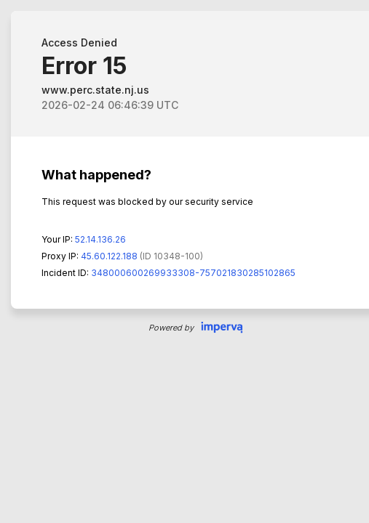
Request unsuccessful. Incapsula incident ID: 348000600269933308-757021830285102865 (184, 261)
